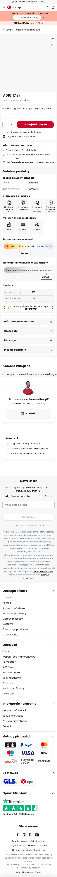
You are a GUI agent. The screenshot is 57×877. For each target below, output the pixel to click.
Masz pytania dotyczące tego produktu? (31, 307)
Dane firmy (9, 726)
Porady (20, 688)
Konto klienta (10, 634)
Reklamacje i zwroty (14, 613)
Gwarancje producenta (16, 629)
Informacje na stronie (19, 703)
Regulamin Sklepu (12, 715)
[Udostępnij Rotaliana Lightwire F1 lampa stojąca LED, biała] (52, 45)
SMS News (8, 667)
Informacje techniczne (19, 321)
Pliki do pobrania (15, 350)
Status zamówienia (13, 608)
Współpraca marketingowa (18, 656)
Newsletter (9, 662)
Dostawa (7, 624)
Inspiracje (8, 688)
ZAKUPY (27, 17)
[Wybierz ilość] (8, 124)
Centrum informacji (14, 710)
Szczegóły (10, 331)
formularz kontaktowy (43, 571)
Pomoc (6, 603)
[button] (52, 39)
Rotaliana (33, 182)
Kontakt (7, 597)
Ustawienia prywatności (23, 841)
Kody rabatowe (11, 678)
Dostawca (10, 773)
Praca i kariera (11, 672)
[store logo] (16, 7)
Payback (7, 683)
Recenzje (10, 340)
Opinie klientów (14, 793)
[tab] (28, 613)
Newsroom (8, 693)
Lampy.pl (9, 644)
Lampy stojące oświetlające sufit (23, 29)
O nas (5, 651)
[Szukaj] (47, 7)
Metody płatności (12, 619)
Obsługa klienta (15, 591)
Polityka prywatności (14, 721)
